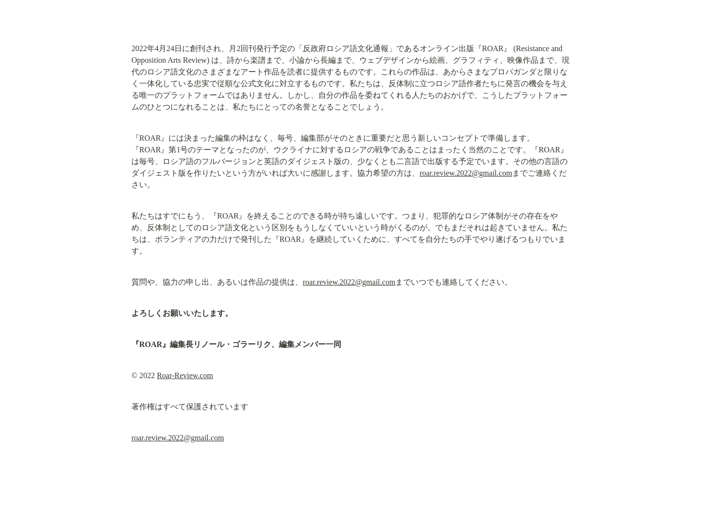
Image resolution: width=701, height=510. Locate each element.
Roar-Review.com (185, 375)
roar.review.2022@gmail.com (466, 173)
